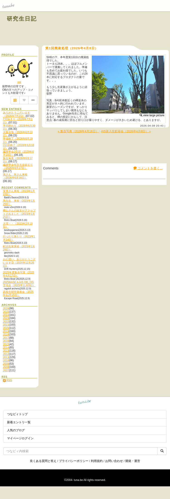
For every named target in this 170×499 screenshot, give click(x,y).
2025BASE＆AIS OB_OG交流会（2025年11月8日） (19, 284)
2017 (6, 337)
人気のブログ (16, 430)
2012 (6, 354)
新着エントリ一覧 (19, 422)
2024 (6, 315)
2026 (6, 308)
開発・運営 (132, 461)
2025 (6, 311)
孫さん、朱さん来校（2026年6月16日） (15, 176)
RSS (7, 380)
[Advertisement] (111, 29)
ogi (19, 82)
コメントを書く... (148, 168)
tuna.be (85, 402)
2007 (6, 370)
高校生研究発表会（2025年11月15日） (18, 293)
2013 (6, 350)
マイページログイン (20, 438)
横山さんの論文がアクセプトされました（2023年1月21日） (19, 214)
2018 (6, 334)
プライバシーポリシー (73, 461)
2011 (6, 357)
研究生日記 (22, 19)
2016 (6, 341)
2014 (6, 347)
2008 (6, 367)
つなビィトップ (17, 414)
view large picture (152, 115)
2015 (6, 344)
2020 (6, 328)
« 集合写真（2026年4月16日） (79, 131)
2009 (6, 363)
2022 (6, 321)
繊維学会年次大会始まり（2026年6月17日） (18, 166)
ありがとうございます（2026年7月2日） (16, 114)
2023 (6, 318)
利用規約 (97, 461)
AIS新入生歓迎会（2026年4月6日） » (126, 131)
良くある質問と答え (43, 461)
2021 (6, 324)
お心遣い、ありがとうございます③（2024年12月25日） (19, 262)
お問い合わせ (114, 461)
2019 (6, 331)
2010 (6, 360)
